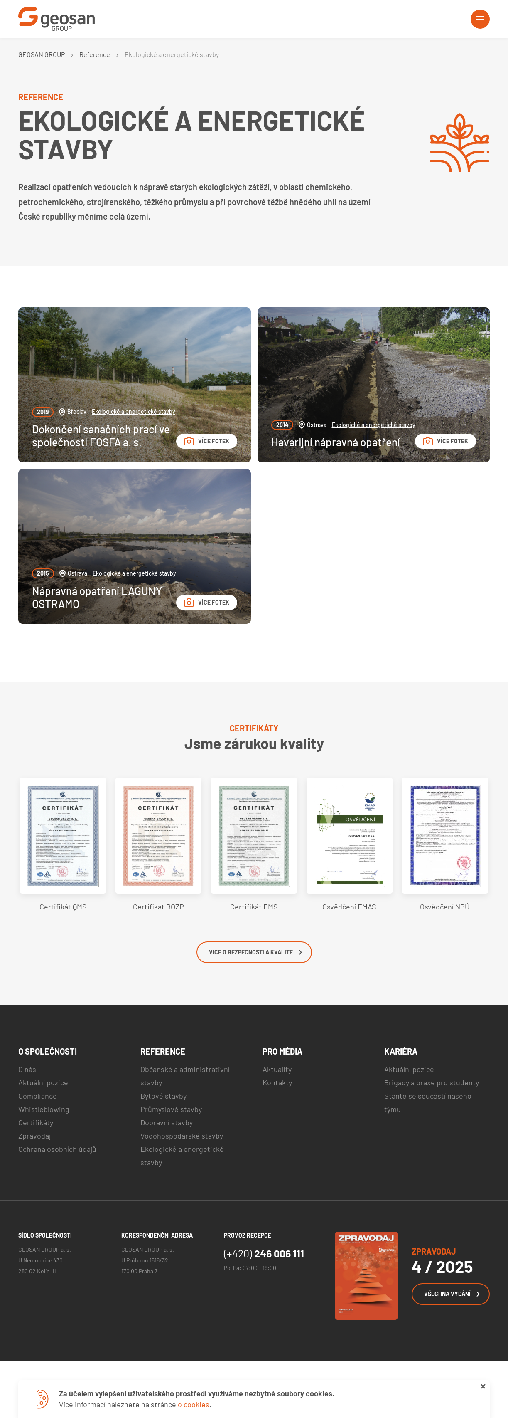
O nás (27, 1069)
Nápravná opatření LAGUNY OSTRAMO (97, 597)
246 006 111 (264, 1253)
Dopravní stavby (166, 1122)
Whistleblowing (43, 1109)
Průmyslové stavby (171, 1109)
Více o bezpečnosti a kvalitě (255, 952)
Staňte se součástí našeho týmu (427, 1102)
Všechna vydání (452, 1293)
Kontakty (277, 1082)
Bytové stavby (163, 1095)
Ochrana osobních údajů (57, 1149)
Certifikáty (35, 1122)
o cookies (193, 1404)
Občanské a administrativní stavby (185, 1076)
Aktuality (277, 1069)
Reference (94, 54)
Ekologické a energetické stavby (133, 411)
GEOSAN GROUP (41, 54)
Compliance (37, 1095)
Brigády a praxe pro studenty (431, 1082)
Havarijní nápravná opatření (335, 441)
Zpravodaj (34, 1135)
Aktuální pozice (43, 1082)
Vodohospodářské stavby (181, 1135)
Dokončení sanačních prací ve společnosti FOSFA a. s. (101, 435)
